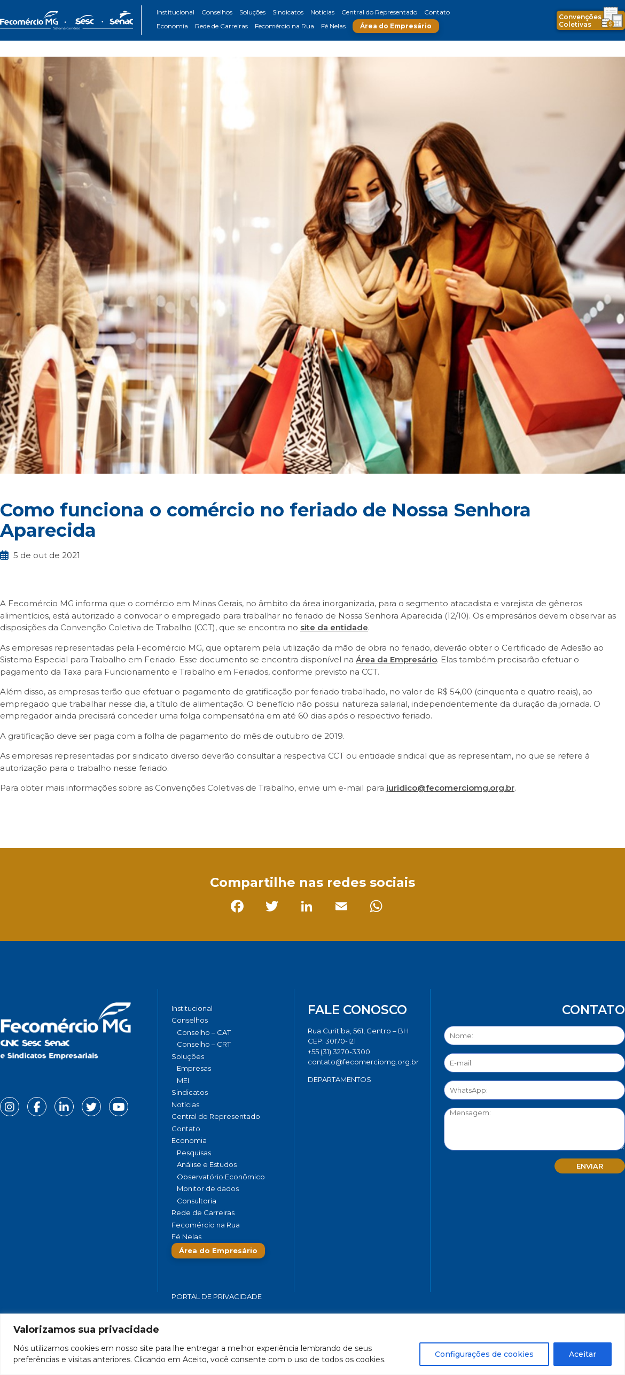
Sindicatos (287, 12)
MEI (183, 1080)
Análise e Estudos (207, 1164)
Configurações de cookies (484, 1354)
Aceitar (582, 1354)
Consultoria (196, 1200)
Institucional (175, 12)
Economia (172, 26)
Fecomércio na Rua (284, 26)
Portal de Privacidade (216, 1296)
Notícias (322, 12)
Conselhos (216, 12)
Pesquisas (194, 1152)
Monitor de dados (208, 1188)
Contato (437, 12)
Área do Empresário (396, 26)
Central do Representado (379, 12)
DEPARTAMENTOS (339, 1079)
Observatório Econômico (221, 1176)
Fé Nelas (333, 26)
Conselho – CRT (204, 1044)
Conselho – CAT (204, 1032)
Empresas (194, 1068)
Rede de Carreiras (221, 26)
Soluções (252, 12)
